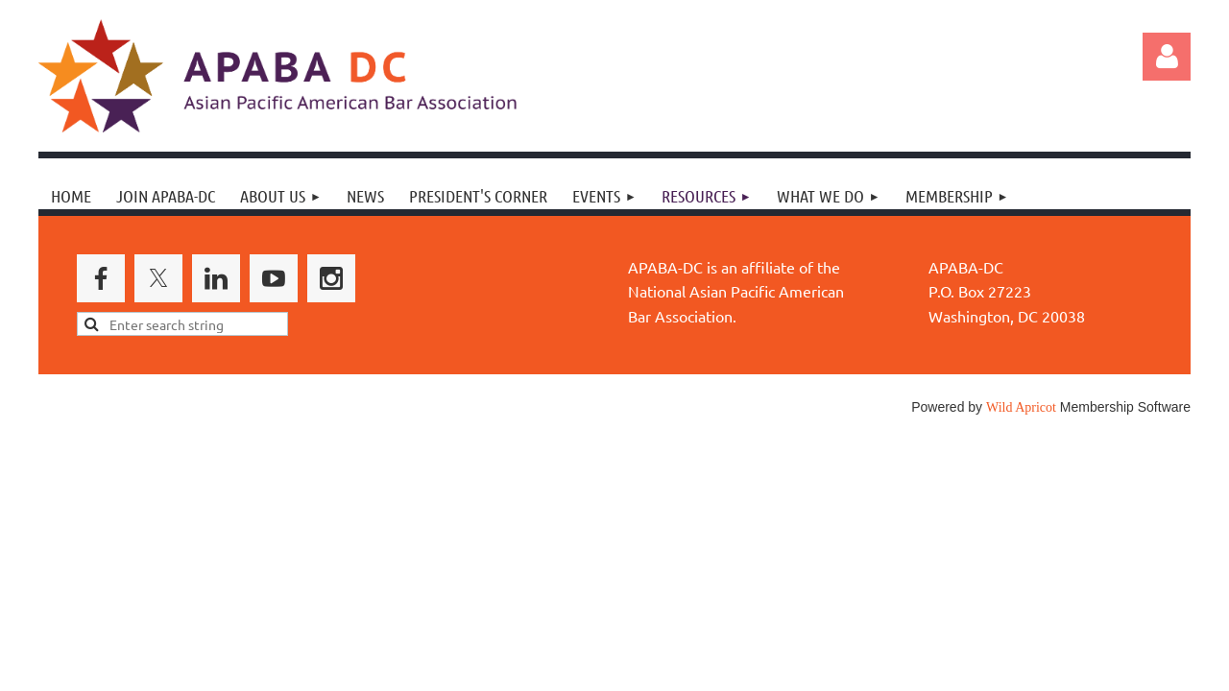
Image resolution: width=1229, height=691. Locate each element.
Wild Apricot (1021, 407)
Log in (1167, 57)
